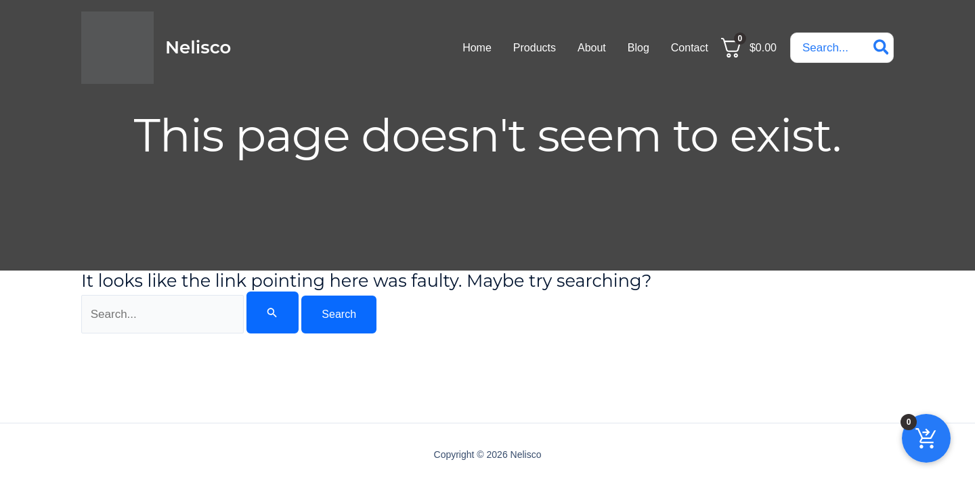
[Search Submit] (272, 312)
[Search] (882, 47)
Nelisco (198, 47)
